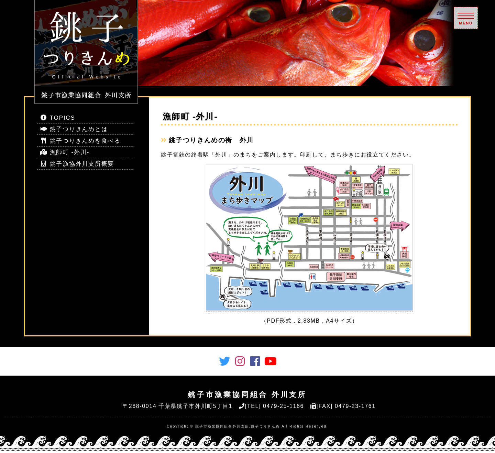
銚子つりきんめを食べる (80, 140)
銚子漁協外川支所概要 (77, 163)
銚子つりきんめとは (74, 129)
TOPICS (57, 117)
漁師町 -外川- (64, 152)
